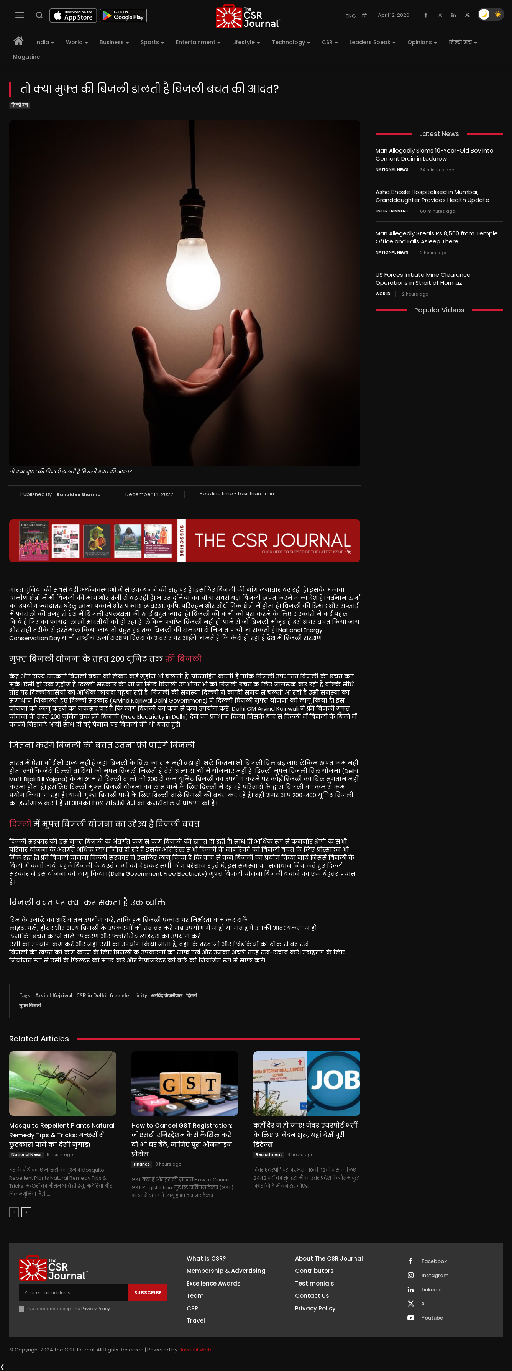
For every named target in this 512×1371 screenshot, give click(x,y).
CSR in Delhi (91, 995)
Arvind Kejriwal (53, 995)
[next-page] (26, 1212)
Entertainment (392, 211)
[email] (73, 1292)
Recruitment (269, 1155)
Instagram (435, 1275)
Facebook (434, 1261)
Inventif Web (196, 1349)
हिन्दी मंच (19, 105)
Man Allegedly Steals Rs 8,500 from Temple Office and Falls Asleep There (437, 237)
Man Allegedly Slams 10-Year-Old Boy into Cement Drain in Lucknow (435, 154)
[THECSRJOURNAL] (248, 16)
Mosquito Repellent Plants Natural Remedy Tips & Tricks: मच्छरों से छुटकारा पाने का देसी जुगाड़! (62, 1135)
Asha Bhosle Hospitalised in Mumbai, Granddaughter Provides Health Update (432, 196)
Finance (142, 1164)
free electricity (128, 995)
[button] (39, 15)
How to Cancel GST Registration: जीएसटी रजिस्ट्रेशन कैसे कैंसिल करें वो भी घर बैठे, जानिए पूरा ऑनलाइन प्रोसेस (182, 1140)
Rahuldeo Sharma (79, 494)
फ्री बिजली (183, 658)
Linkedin (431, 1289)
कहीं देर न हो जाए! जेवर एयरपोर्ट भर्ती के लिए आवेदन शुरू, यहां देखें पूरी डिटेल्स (305, 1135)
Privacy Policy (95, 1308)
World (383, 294)
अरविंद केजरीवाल (166, 995)
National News (26, 1155)
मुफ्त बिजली (30, 1005)
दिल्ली (20, 824)
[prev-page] (14, 1212)
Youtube (432, 1318)
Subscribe (148, 1292)
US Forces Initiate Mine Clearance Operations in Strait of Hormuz (423, 279)
